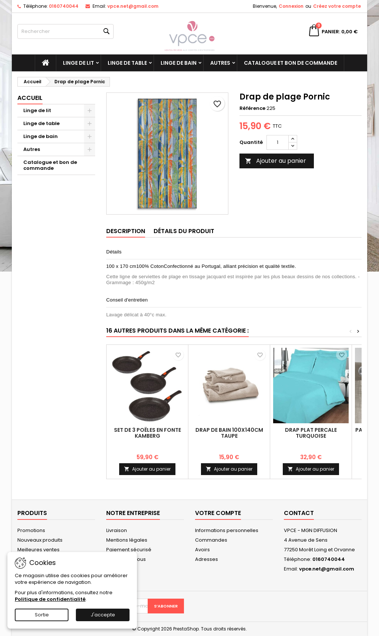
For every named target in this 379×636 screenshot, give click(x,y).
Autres (220, 63)
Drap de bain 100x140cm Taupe (229, 433)
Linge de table (127, 63)
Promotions (31, 530)
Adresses (206, 559)
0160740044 (63, 6)
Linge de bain (179, 63)
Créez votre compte (337, 6)
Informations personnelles (226, 530)
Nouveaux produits (40, 540)
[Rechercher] (65, 31)
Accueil (30, 98)
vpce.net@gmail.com (132, 6)
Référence (252, 108)
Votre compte (218, 513)
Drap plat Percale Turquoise (311, 433)
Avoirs (202, 549)
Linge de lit (78, 63)
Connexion (291, 6)
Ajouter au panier (275, 161)
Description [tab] (125, 231)
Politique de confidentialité (50, 599)
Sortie (42, 614)
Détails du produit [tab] (184, 231)
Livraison (116, 530)
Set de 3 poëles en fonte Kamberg (147, 433)
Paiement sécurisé (128, 549)
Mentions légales (126, 540)
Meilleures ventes (38, 549)
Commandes (211, 540)
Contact (299, 513)
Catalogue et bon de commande (290, 63)
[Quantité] (277, 142)
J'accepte (103, 614)
